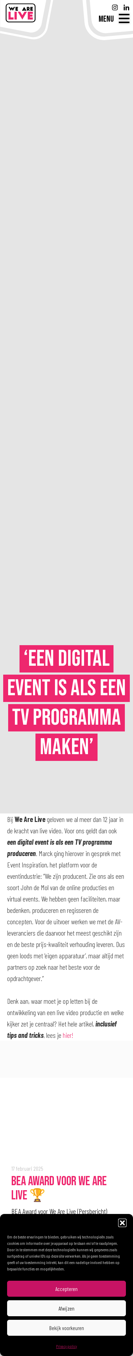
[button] (122, 1222)
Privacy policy (66, 1346)
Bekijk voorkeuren (66, 1328)
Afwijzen (66, 1308)
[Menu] (114, 19)
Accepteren (66, 1289)
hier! (68, 1035)
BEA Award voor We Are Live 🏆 (59, 1188)
